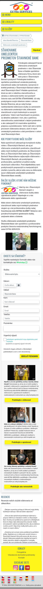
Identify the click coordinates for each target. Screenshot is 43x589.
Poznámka (8, 323)
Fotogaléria (21, 552)
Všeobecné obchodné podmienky (21, 555)
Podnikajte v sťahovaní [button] (21, 400)
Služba (6, 270)
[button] (21, 15)
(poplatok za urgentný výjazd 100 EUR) (18, 344)
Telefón (7, 314)
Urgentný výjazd (10, 335)
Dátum (6, 281)
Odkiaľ (6, 290)
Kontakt (21, 558)
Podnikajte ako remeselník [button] (21, 487)
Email (6, 307)
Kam (5, 298)
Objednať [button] (36, 50)
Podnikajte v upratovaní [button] (21, 442)
